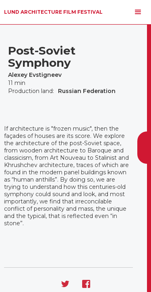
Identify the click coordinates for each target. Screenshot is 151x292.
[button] (138, 12)
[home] (53, 12)
